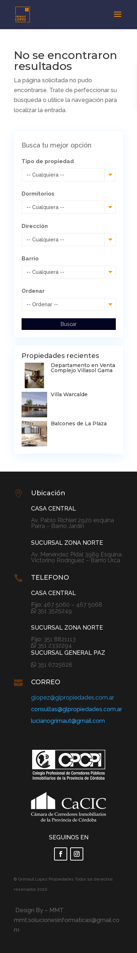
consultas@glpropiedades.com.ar (76, 709)
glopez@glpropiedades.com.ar (72, 697)
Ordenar (33, 291)
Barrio (30, 258)
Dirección (35, 226)
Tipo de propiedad (48, 161)
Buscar (69, 324)
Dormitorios (38, 193)
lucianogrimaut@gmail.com (68, 720)
